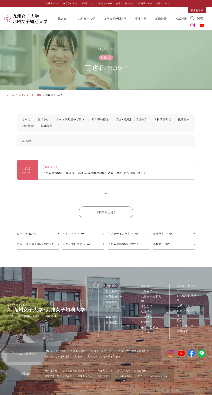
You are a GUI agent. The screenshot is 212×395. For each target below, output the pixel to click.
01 (107, 192)
